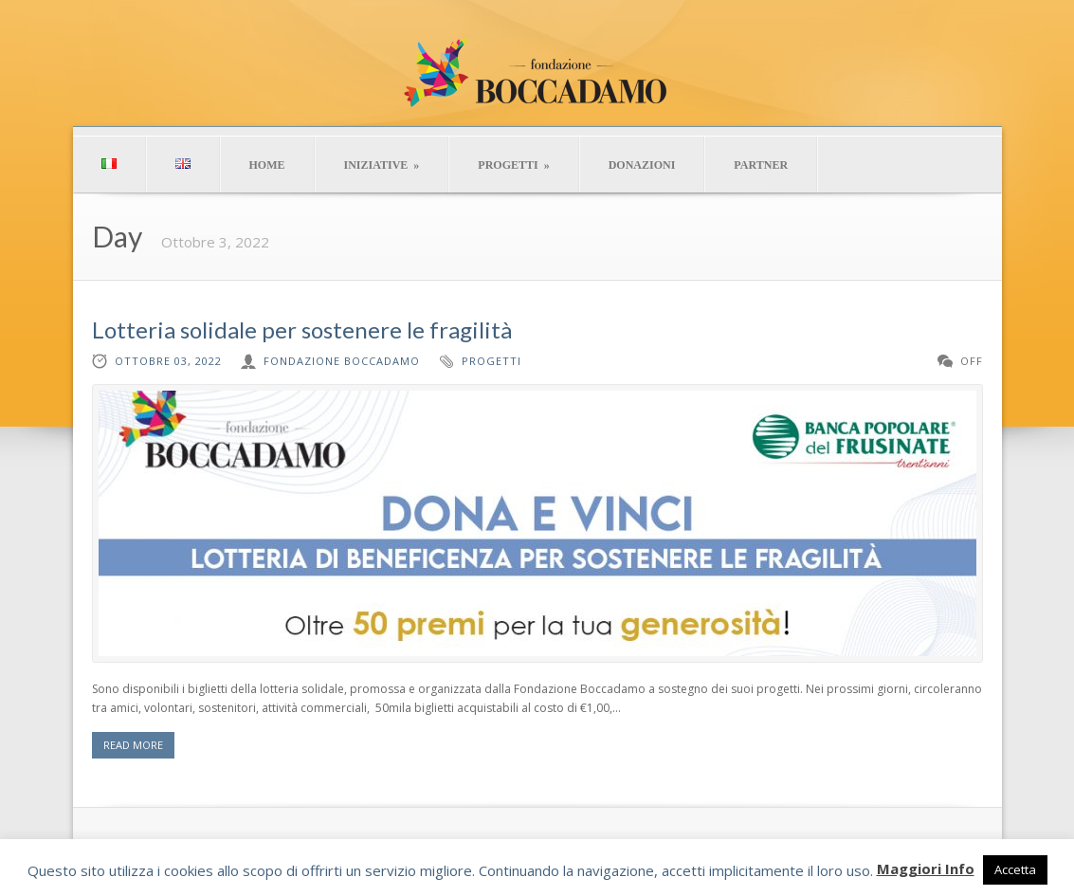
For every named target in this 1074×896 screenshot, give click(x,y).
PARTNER (761, 165)
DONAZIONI (642, 165)
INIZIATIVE (382, 165)
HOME (267, 165)
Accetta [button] (1015, 869)
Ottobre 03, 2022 (168, 361)
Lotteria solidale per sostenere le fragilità (302, 329)
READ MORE (133, 745)
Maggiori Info (925, 868)
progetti (491, 361)
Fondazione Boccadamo (342, 361)
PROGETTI (513, 165)
